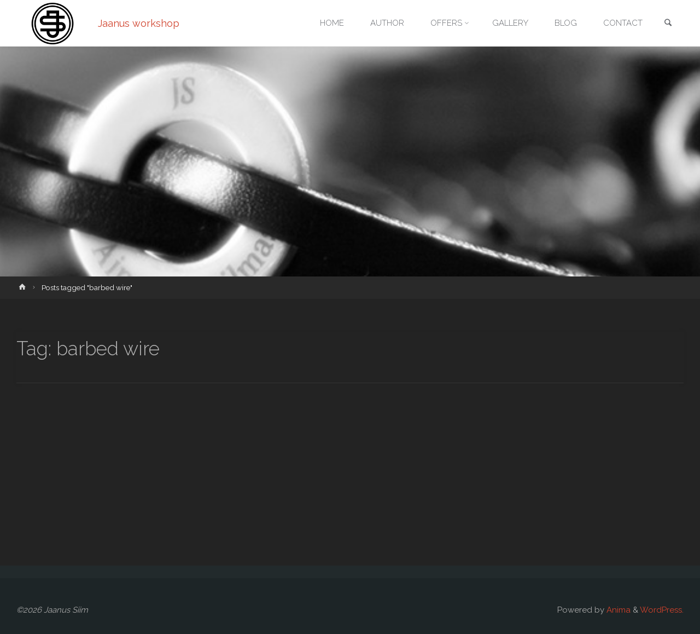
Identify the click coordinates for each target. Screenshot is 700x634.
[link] (667, 24)
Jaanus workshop (138, 23)
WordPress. (662, 610)
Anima (617, 610)
